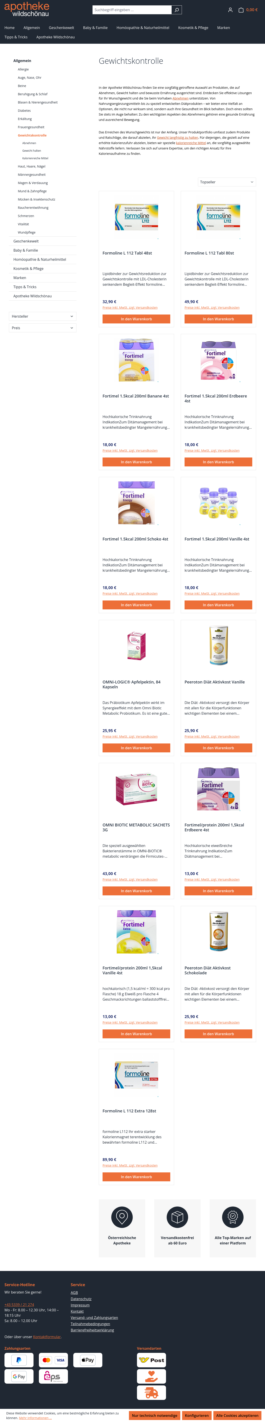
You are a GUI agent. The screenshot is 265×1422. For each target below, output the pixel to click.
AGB (74, 1292)
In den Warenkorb (136, 319)
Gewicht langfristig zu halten (177, 137)
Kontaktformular (47, 1336)
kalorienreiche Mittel (191, 143)
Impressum (80, 1305)
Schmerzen (26, 216)
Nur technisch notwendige (154, 1415)
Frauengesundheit (31, 127)
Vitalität (23, 224)
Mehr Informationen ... (35, 1418)
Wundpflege (27, 232)
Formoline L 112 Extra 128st (129, 1111)
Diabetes (24, 110)
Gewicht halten (31, 151)
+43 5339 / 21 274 (19, 1304)
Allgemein (22, 60)
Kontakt (77, 1311)
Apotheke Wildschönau (32, 296)
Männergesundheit (32, 174)
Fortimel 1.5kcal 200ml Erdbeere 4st (216, 398)
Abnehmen (29, 143)
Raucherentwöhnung (33, 207)
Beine (22, 86)
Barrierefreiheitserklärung (92, 1330)
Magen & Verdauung (33, 183)
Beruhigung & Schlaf (32, 94)
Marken (19, 277)
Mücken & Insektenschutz (36, 199)
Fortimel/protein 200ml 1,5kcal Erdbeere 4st (214, 827)
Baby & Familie (25, 250)
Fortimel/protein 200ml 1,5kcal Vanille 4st (132, 970)
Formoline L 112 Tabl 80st (209, 253)
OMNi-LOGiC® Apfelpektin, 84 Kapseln (131, 684)
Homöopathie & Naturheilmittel (39, 259)
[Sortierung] (227, 182)
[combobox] (132, 9)
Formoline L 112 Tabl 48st (127, 253)
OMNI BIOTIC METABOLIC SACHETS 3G (136, 827)
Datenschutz (81, 1298)
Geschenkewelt (26, 241)
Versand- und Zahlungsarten (94, 1317)
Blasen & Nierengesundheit (38, 102)
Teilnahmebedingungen (90, 1323)
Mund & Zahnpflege (32, 191)
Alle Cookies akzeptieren (237, 1415)
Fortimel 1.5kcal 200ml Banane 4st (136, 396)
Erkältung (25, 119)
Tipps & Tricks (24, 286)
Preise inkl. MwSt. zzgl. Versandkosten (130, 307)
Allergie (23, 69)
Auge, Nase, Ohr (29, 77)
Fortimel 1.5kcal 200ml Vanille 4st (217, 539)
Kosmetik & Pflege (28, 268)
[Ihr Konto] (230, 9)
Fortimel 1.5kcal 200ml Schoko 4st (135, 539)
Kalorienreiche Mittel (35, 158)
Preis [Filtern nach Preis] (43, 327)
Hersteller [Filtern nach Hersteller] (43, 316)
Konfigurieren (197, 1415)
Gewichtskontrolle (32, 135)
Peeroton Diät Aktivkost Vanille (215, 682)
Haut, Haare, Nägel (31, 166)
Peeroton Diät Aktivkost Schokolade (208, 970)
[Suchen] (176, 9)
